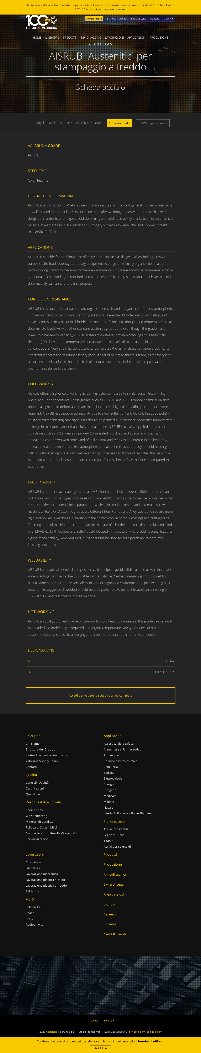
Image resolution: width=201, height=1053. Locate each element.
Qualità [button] (95, 44)
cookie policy (154, 1031)
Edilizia (109, 773)
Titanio (108, 841)
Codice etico (34, 810)
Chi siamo (32, 744)
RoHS (29, 919)
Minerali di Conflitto (39, 822)
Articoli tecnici (115, 874)
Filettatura (33, 868)
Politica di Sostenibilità (41, 827)
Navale (108, 807)
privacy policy (137, 1031)
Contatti (154, 18)
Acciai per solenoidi (117, 846)
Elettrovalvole (113, 778)
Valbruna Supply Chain (42, 761)
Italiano (92, 1020)
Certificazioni (35, 788)
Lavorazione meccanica (42, 874)
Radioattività (34, 924)
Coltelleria (111, 767)
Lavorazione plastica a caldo (45, 880)
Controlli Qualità (37, 783)
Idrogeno (110, 790)
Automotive (112, 755)
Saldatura (32, 891)
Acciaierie (51, 1031)
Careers (110, 914)
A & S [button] (108, 44)
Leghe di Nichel (114, 835)
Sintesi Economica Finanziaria (46, 755)
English (109, 1020)
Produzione (159, 37)
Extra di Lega (138, 18)
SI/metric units (119, 123)
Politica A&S (34, 907)
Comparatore (94, 18)
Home (37, 37)
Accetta (100, 1048)
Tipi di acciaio (91, 37)
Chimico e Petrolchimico (120, 761)
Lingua (168, 18)
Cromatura (33, 862)
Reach (30, 913)
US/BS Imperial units (152, 123)
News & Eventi (115, 934)
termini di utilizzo (150, 1041)
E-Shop (111, 18)
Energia (109, 784)
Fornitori (110, 924)
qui (94, 9)
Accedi (123, 18)
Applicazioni (136, 37)
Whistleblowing (36, 816)
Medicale (110, 796)
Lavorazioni (114, 37)
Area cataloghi (115, 894)
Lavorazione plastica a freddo (46, 885)
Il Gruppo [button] (52, 37)
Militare (109, 802)
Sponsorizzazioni (37, 839)
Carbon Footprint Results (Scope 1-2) (51, 833)
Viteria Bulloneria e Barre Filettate (127, 813)
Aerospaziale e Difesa (119, 744)
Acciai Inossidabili (116, 829)
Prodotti (70, 37)
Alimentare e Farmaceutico (122, 749)
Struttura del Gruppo (40, 749)
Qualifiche (33, 794)
